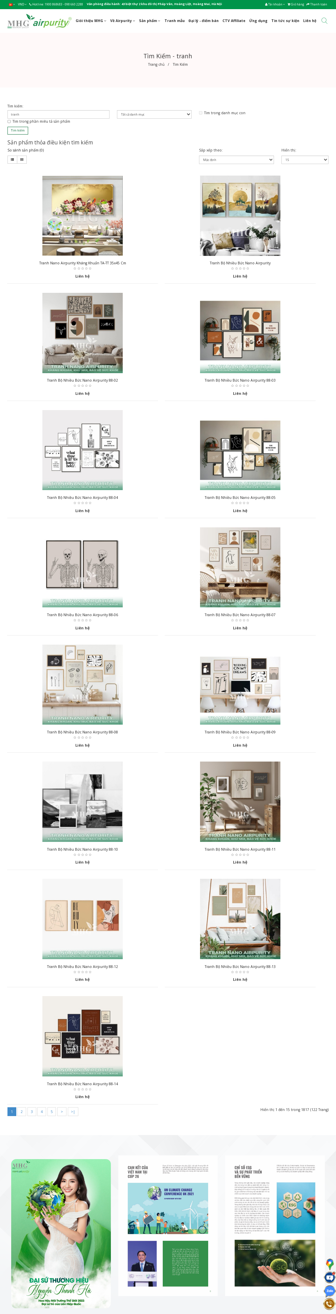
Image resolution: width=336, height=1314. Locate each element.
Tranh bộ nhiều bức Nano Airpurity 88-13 (167, 735)
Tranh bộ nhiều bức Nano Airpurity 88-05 (277, 381)
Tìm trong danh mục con (222, 112)
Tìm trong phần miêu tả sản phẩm (38, 121)
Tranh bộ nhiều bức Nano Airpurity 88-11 (277, 617)
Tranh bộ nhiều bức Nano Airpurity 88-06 (58, 500)
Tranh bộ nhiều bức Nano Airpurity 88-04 (167, 381)
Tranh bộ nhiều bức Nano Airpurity (167, 263)
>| (73, 764)
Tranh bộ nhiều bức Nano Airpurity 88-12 (58, 735)
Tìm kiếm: (15, 106)
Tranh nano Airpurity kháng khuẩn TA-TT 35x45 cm (58, 263)
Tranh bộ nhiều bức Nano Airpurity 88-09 (58, 617)
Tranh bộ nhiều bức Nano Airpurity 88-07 (167, 500)
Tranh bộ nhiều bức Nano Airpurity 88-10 (167, 617)
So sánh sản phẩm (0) (25, 150)
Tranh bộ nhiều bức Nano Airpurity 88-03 (58, 381)
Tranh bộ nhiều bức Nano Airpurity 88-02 (277, 263)
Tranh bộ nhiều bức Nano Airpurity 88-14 (277, 735)
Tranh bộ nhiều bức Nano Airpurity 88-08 (277, 500)
